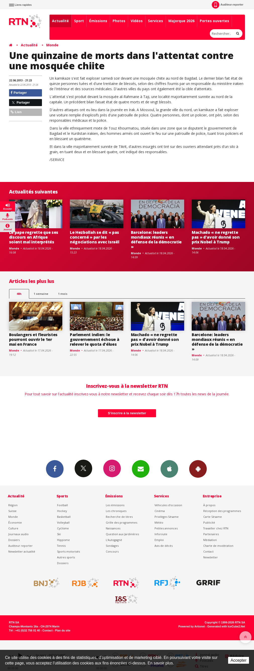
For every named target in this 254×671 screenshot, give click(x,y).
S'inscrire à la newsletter (127, 413)
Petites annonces (166, 528)
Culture (13, 528)
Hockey (62, 511)
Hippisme (63, 539)
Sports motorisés (68, 551)
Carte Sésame (212, 516)
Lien (16, 112)
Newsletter (210, 557)
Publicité (209, 522)
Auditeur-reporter (227, 5)
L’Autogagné (114, 539)
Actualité (60, 20)
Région (13, 505)
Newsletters (140, 468)
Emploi (159, 539)
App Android (198, 468)
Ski (59, 534)
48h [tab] (19, 294)
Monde (52, 45)
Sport (79, 20)
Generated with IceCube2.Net (226, 626)
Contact (208, 551)
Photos (119, 20)
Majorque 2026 (181, 20)
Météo (159, 522)
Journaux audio (18, 534)
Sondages (112, 545)
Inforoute (161, 534)
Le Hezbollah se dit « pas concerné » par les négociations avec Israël (94, 237)
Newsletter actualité (21, 551)
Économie (15, 522)
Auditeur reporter (20, 545)
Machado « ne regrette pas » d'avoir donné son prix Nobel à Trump (216, 237)
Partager (19, 92)
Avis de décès (164, 545)
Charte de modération (218, 545)
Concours (112, 551)
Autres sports (66, 557)
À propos (209, 505)
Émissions (98, 20)
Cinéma (160, 511)
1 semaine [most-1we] (41, 294)
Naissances (113, 528)
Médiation (210, 539)
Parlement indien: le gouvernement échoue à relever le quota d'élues (94, 339)
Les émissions (115, 505)
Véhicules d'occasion (168, 505)
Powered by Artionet (191, 626)
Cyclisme (63, 528)
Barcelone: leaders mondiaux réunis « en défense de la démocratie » (156, 239)
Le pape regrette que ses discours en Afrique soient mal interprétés (33, 237)
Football (62, 505)
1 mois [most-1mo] (62, 294)
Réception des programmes (222, 511)
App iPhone (169, 468)
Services (155, 20)
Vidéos (137, 20)
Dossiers (14, 539)
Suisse (12, 511)
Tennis (61, 545)
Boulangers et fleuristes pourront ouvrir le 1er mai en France (33, 339)
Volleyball (63, 522)
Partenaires (211, 534)
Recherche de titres (119, 516)
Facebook (55, 468)
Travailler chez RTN (215, 528)
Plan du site (62, 630)
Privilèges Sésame (167, 516)
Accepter (238, 660)
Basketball (64, 516)
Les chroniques (116, 511)
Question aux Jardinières (122, 534)
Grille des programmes (121, 522)
